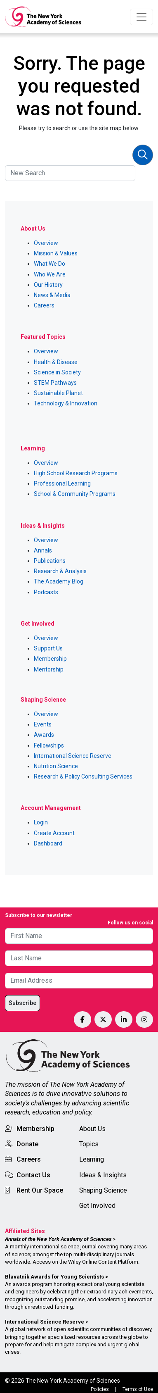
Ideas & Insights (103, 1175)
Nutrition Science (56, 766)
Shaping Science (103, 1190)
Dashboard (48, 843)
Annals (43, 550)
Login (41, 822)
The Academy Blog (58, 581)
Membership (50, 658)
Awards (44, 734)
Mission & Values (56, 253)
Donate (27, 1144)
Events (43, 724)
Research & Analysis (60, 571)
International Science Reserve (72, 755)
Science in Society (57, 372)
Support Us (48, 648)
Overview (46, 243)
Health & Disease (56, 362)
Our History (48, 284)
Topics (89, 1144)
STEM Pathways (55, 382)
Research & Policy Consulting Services (83, 776)
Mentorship (49, 669)
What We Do (49, 263)
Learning (91, 1159)
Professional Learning (62, 483)
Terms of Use (138, 1389)
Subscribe (22, 1003)
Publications (50, 560)
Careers (44, 305)
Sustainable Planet (58, 393)
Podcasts (46, 592)
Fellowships (49, 745)
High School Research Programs (76, 473)
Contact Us (33, 1175)
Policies (100, 1389)
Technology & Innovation (65, 403)
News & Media (52, 295)
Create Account (54, 833)
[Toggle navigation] (141, 17)
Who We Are (50, 274)
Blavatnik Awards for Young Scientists (54, 1277)
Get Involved (97, 1206)
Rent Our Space (40, 1190)
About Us (92, 1129)
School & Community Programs (75, 494)
